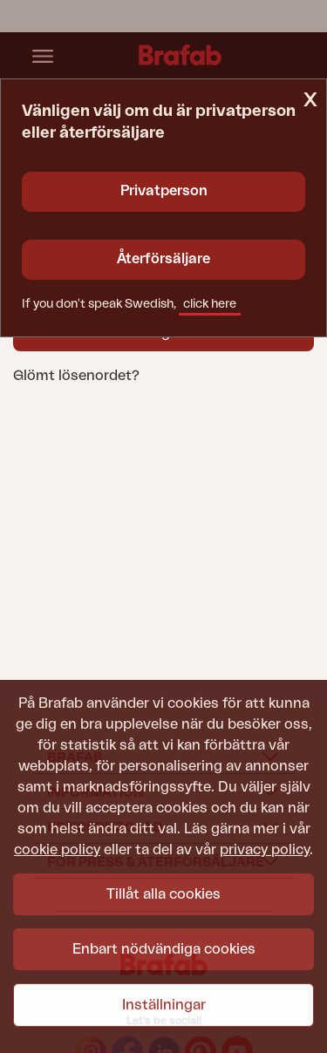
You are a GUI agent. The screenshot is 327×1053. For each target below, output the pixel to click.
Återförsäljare (163, 259)
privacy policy (265, 850)
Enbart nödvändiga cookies (163, 949)
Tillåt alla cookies (163, 894)
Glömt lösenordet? (76, 376)
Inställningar (164, 1005)
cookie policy (57, 850)
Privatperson (164, 191)
